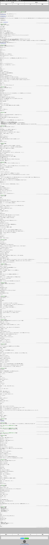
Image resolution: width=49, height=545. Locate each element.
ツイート (22, 538)
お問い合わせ (21, 544)
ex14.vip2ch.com (3, 14)
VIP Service (26, 543)
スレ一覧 (12, 2)
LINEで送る (26, 538)
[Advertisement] (24, 8)
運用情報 (25, 544)
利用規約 (28, 544)
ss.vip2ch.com (5, 22)
